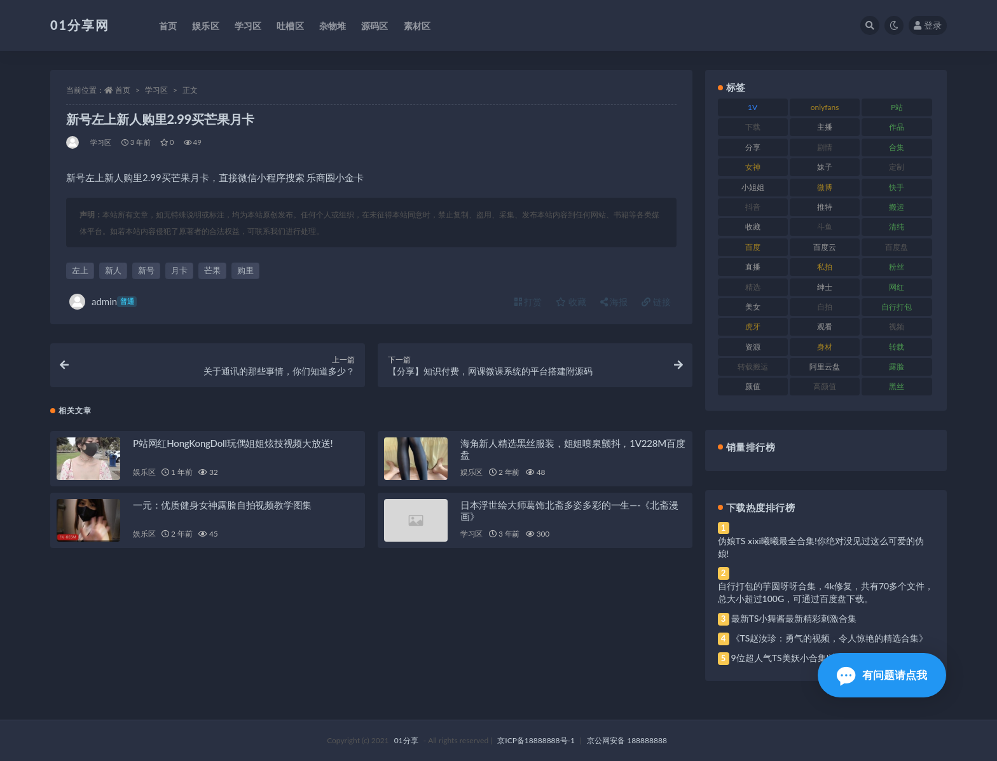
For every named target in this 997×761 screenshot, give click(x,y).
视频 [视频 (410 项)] (896, 326)
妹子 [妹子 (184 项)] (824, 167)
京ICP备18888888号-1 (536, 740)
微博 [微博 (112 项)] (824, 187)
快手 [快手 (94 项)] (896, 187)
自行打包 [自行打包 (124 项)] (896, 307)
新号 (146, 270)
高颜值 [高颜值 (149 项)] (824, 386)
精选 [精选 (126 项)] (752, 287)
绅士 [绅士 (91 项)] (824, 287)
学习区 (156, 90)
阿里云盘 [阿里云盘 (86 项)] (824, 366)
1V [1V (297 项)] (752, 107)
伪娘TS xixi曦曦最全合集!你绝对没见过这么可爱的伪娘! (821, 547)
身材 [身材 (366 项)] (824, 347)
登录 (928, 25)
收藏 (571, 301)
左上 (80, 270)
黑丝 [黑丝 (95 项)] (896, 386)
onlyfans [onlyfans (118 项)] (825, 107)
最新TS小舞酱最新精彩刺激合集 (794, 618)
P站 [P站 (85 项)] (897, 107)
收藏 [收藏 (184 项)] (752, 226)
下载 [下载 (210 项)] (752, 127)
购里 (245, 270)
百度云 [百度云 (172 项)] (824, 247)
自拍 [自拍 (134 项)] (824, 307)
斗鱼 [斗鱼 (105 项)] (824, 226)
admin (103, 302)
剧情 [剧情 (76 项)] (824, 147)
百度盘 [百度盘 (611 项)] (896, 247)
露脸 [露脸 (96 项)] (896, 366)
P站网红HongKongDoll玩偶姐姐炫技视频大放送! (233, 443)
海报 (614, 301)
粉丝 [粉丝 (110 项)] (896, 266)
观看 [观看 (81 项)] (824, 326)
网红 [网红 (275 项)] (896, 287)
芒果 (212, 270)
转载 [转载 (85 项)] (896, 347)
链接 (656, 301)
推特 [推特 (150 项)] (824, 207)
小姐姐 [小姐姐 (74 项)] (752, 187)
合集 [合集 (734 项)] (896, 147)
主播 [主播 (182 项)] (824, 127)
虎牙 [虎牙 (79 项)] (752, 326)
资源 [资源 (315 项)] (752, 347)
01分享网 (79, 24)
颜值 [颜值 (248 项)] (752, 386)
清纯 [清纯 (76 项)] (896, 226)
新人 (113, 270)
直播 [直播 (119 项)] (752, 266)
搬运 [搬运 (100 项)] (896, 207)
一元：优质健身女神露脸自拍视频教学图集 (222, 505)
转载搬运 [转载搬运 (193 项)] (753, 366)
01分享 (406, 740)
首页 (122, 90)
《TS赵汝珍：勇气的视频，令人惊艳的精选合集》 (829, 638)
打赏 (528, 301)
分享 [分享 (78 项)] (752, 147)
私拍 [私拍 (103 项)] (824, 266)
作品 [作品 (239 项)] (896, 127)
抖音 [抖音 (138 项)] (752, 207)
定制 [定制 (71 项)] (896, 167)
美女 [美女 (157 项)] (752, 307)
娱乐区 (144, 472)
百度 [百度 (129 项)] (752, 247)
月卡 (179, 270)
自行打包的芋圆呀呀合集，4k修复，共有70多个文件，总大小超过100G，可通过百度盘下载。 (826, 592)
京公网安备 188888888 (627, 740)
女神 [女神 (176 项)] (752, 167)
